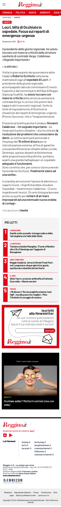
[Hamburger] (4, 5)
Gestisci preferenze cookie (26, 495)
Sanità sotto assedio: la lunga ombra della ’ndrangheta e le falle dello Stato (31, 234)
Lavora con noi (43, 495)
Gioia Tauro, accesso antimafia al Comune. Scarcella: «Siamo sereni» (31, 280)
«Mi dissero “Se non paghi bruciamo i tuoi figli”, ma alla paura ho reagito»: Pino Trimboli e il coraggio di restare (30, 294)
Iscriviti (49, 330)
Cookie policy (46, 492)
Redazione (8, 492)
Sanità (17, 17)
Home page (6, 17)
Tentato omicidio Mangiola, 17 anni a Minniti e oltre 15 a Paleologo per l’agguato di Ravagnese (32, 249)
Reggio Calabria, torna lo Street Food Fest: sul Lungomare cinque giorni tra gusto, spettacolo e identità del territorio (31, 265)
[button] (55, 19)
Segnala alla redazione (22, 492)
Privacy (36, 492)
